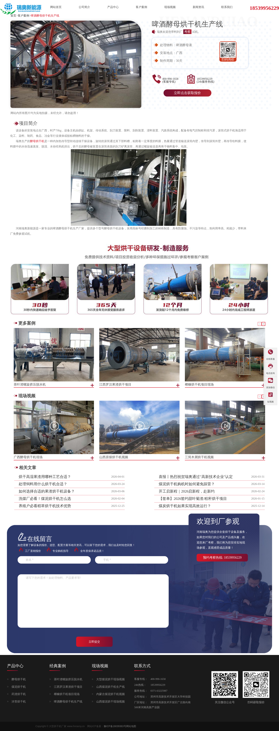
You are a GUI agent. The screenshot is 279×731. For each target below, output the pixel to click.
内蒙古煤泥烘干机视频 (110, 694)
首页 (13, 15)
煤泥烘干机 (19, 686)
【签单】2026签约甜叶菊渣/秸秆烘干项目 (193, 499)
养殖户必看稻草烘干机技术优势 (45, 506)
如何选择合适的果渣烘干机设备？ (47, 491)
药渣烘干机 (19, 694)
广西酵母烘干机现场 (28, 457)
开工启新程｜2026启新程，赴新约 (187, 491)
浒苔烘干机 (19, 701)
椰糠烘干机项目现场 (67, 694)
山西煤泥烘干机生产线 (110, 686)
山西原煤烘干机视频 (113, 457)
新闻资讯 (198, 7)
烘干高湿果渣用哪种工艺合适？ (45, 477)
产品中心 (113, 7)
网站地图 (131, 726)
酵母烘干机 (19, 679)
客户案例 (141, 7)
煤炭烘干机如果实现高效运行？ (185, 506)
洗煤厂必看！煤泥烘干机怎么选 (45, 499)
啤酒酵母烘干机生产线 (45, 15)
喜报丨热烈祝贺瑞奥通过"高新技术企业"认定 (196, 477)
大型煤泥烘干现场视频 (110, 679)
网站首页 (56, 7)
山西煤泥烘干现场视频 (110, 701)
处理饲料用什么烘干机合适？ (43, 484)
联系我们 (227, 7)
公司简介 (84, 7)
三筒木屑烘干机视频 (199, 457)
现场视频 (170, 7)
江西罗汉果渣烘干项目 (68, 686)
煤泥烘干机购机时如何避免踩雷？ (187, 484)
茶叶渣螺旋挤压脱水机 (68, 679)
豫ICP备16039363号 (115, 726)
